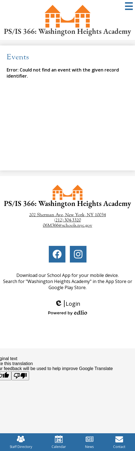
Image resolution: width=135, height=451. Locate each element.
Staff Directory (21, 442)
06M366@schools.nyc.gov (67, 225)
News (89, 442)
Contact (119, 442)
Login (67, 303)
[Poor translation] (20, 375)
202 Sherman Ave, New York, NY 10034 (67, 214)
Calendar (59, 442)
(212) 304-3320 (67, 220)
